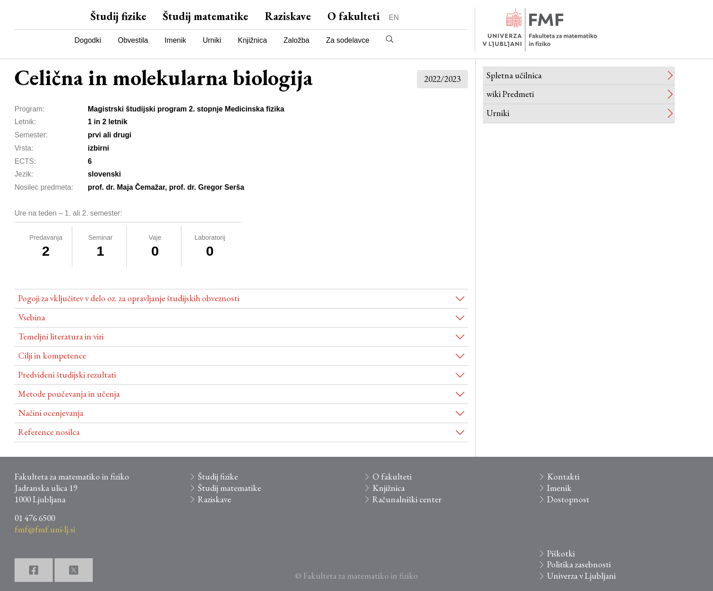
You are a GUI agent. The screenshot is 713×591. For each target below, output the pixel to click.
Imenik (175, 40)
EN (394, 17)
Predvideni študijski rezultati (67, 374)
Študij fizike (118, 16)
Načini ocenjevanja (50, 413)
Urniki (212, 40)
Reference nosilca (49, 432)
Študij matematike (205, 16)
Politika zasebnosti (579, 564)
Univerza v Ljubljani (581, 575)
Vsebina (31, 317)
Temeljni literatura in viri (61, 336)
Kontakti (563, 476)
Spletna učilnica (514, 75)
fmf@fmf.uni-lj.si (45, 529)
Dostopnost (568, 499)
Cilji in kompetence (52, 355)
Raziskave (288, 16)
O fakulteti (353, 16)
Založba (297, 40)
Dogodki (88, 40)
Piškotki (561, 553)
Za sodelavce (347, 40)
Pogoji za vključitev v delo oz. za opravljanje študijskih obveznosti (128, 298)
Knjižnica (252, 40)
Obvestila (133, 40)
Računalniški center (407, 499)
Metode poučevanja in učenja (69, 393)
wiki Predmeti (510, 94)
